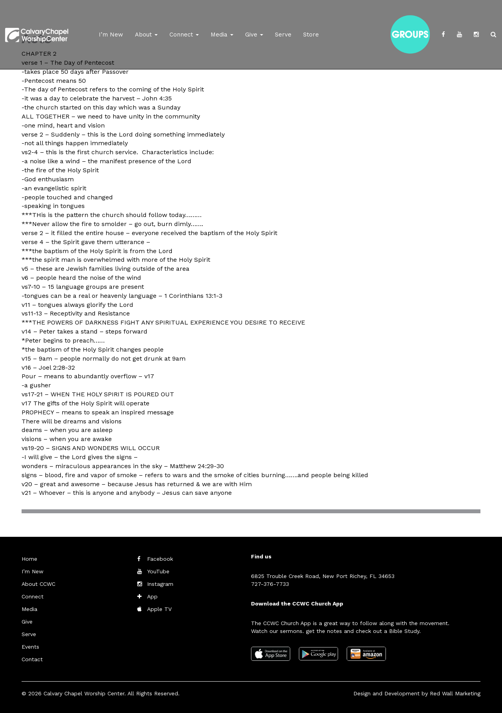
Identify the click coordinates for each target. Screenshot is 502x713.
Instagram (160, 584)
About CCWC (38, 584)
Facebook (160, 559)
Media (222, 34)
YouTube (158, 571)
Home (29, 559)
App (152, 596)
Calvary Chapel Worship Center (84, 693)
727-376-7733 (270, 584)
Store (311, 34)
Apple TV (159, 609)
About (146, 34)
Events (30, 647)
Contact (32, 659)
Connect (184, 34)
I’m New (111, 34)
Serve (283, 34)
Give (254, 34)
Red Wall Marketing (455, 693)
